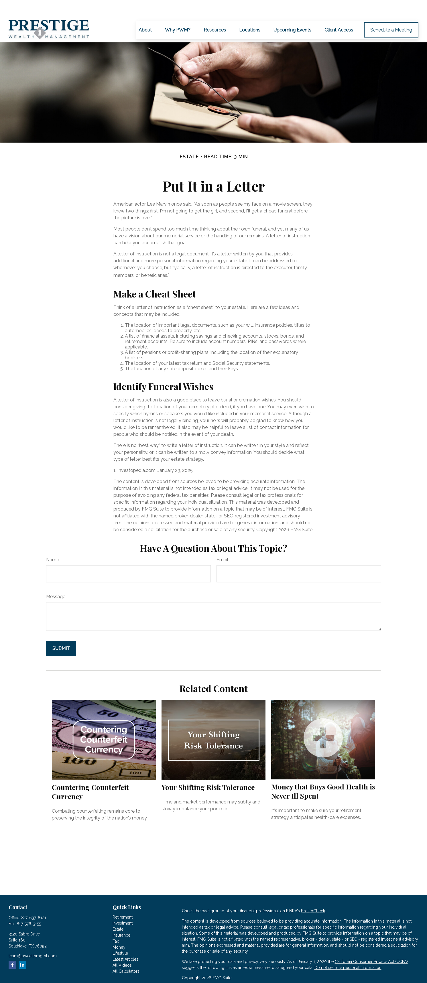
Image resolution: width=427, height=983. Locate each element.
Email (222, 542)
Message (55, 579)
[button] (145, 12)
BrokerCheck (313, 893)
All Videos (122, 948)
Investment (123, 906)
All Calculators (126, 954)
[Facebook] (12, 948)
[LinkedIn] (22, 948)
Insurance (121, 918)
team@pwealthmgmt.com (33, 938)
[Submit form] (61, 631)
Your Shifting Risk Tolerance (208, 770)
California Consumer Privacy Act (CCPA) (371, 944)
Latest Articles (125, 942)
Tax (116, 924)
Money (119, 930)
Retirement (123, 900)
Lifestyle (120, 936)
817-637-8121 (33, 900)
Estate (118, 912)
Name (52, 542)
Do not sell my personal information (347, 950)
